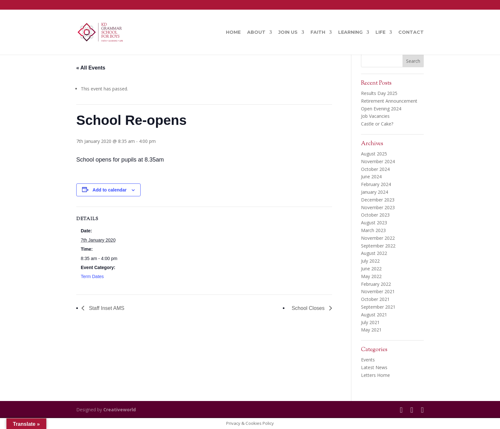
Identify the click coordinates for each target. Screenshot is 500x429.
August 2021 (374, 315)
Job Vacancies (375, 116)
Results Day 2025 (379, 93)
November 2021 (378, 291)
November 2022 (378, 238)
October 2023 (375, 215)
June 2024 (371, 176)
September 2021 (378, 307)
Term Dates (92, 276)
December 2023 (377, 200)
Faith (317, 32)
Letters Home (375, 375)
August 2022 (374, 253)
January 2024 (374, 192)
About (256, 32)
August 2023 (374, 222)
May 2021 (371, 330)
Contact (411, 32)
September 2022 (378, 246)
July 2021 (370, 322)
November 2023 (378, 207)
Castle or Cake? (377, 124)
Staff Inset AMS (106, 308)
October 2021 (375, 299)
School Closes (309, 308)
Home (233, 32)
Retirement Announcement (389, 101)
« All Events (90, 67)
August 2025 (374, 154)
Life (380, 32)
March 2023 (373, 230)
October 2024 (375, 169)
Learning (350, 32)
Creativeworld (119, 409)
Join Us (288, 32)
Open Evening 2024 (381, 109)
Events (368, 360)
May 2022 (371, 276)
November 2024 (378, 161)
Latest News (374, 367)
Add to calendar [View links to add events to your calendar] (110, 189)
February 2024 (376, 184)
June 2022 (371, 269)
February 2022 (376, 284)
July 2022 (370, 261)
